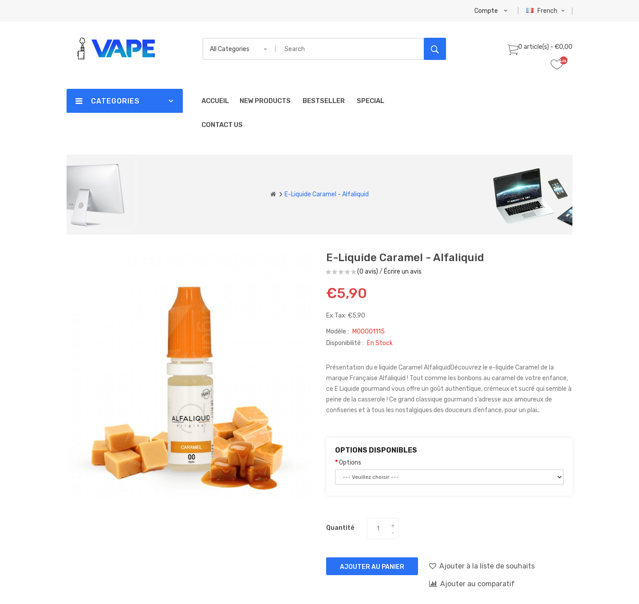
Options (350, 462)
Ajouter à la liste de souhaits (482, 565)
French (546, 11)
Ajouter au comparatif (472, 583)
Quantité (340, 528)
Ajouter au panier (372, 567)
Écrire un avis (403, 271)
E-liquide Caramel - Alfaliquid (326, 194)
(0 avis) (367, 271)
